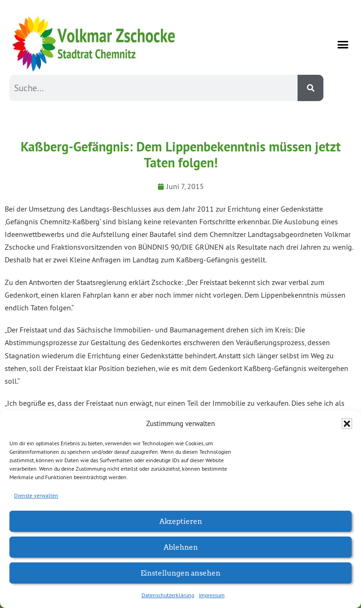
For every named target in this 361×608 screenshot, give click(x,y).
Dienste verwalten (36, 495)
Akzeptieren (180, 520)
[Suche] (310, 88)
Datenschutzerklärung (167, 595)
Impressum (212, 595)
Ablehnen (181, 546)
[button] (347, 423)
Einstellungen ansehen (180, 572)
